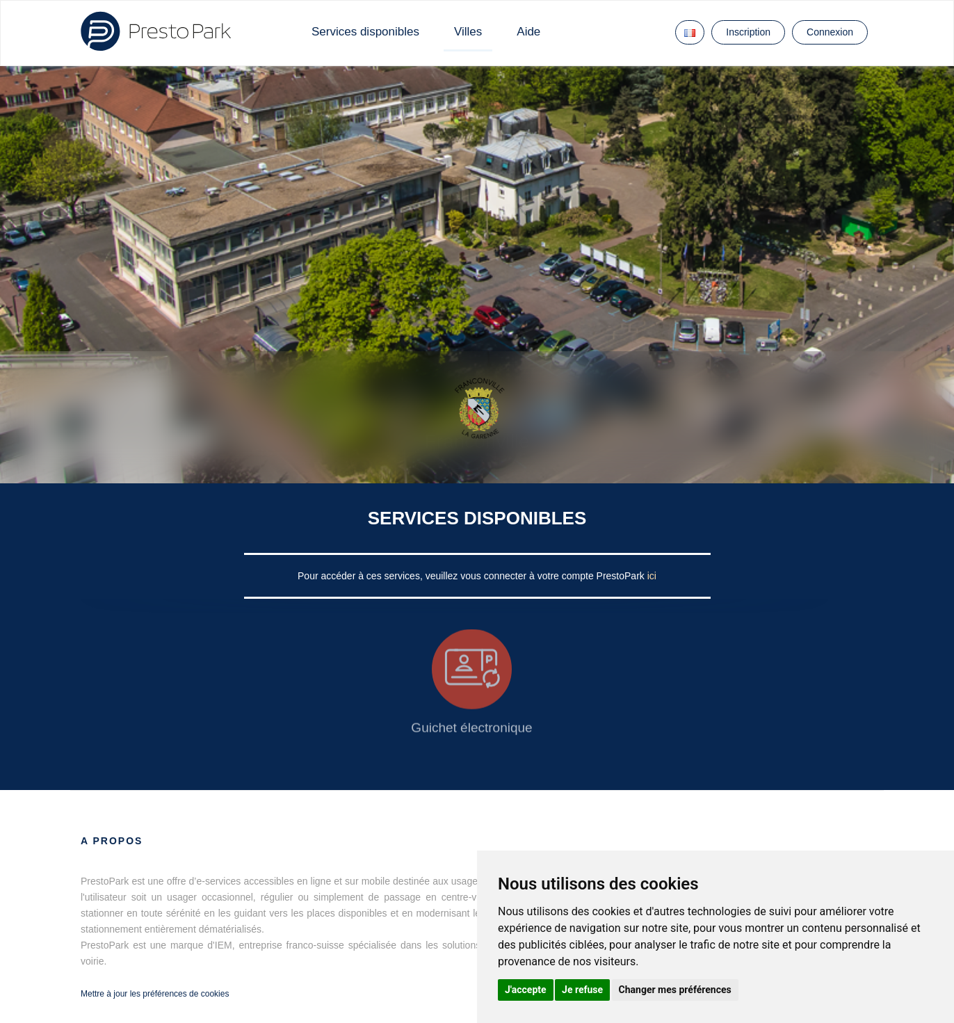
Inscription (748, 32)
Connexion (830, 32)
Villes (468, 31)
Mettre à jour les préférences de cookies (155, 994)
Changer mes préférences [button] (675, 989)
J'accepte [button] (526, 989)
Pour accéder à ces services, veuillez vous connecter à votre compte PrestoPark (472, 575)
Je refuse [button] (582, 989)
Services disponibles (365, 31)
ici (651, 575)
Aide (528, 31)
